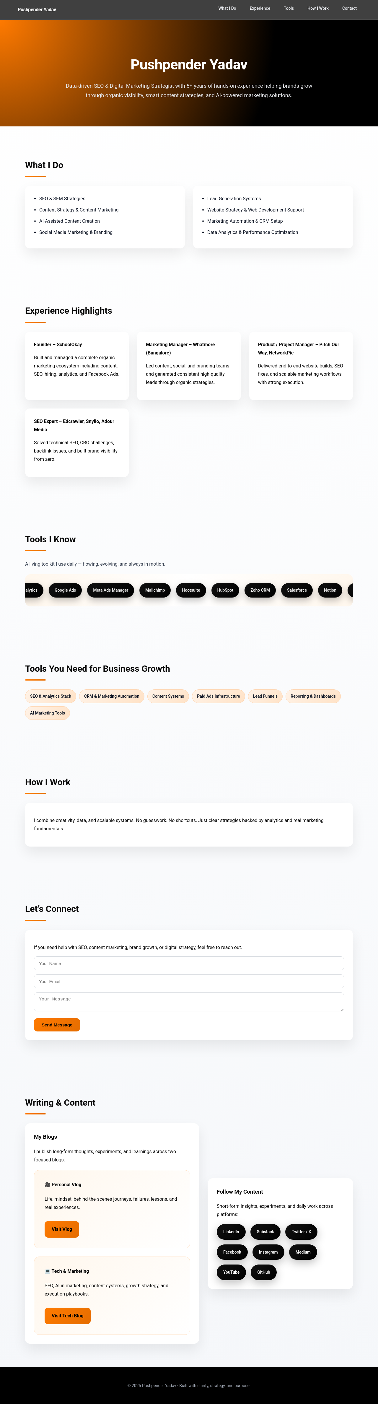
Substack (265, 1233)
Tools (289, 8)
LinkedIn (231, 1233)
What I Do (227, 8)
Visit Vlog (62, 1231)
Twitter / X (301, 1233)
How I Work (318, 8)
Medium (303, 1254)
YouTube (231, 1274)
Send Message (57, 1026)
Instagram (268, 1254)
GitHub (263, 1274)
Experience (260, 8)
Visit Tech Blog (68, 1317)
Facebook (232, 1254)
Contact (349, 8)
